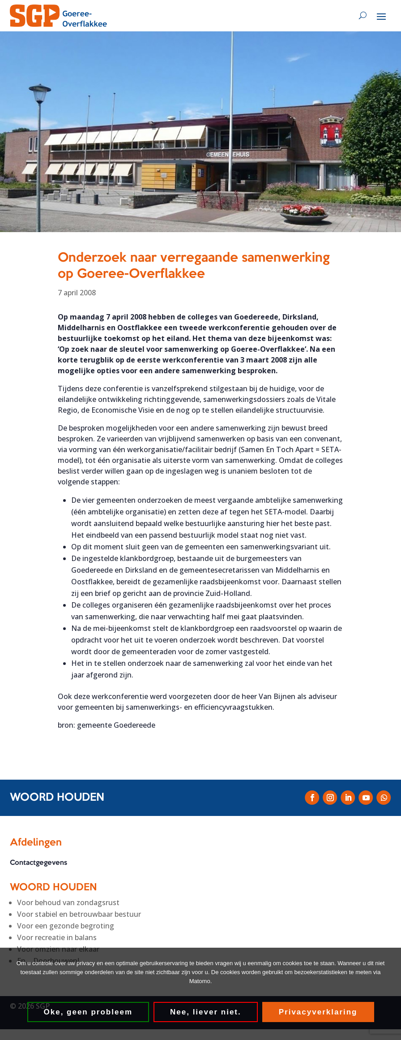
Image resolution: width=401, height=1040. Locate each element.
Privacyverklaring (318, 1012)
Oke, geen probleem (88, 1012)
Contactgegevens (38, 863)
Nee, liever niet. (205, 1012)
